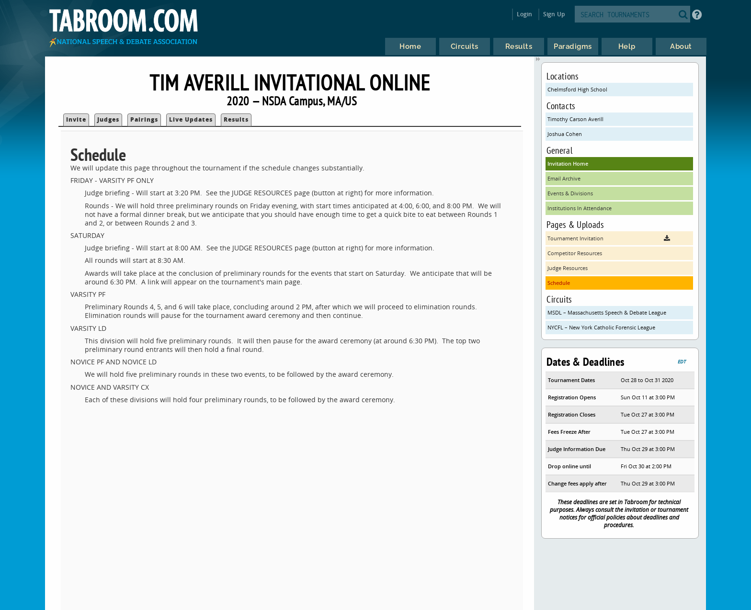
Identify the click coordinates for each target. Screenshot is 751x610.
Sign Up (554, 14)
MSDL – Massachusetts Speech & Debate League (606, 312)
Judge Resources (567, 267)
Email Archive (563, 178)
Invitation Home (567, 163)
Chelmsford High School (577, 89)
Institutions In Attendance (579, 208)
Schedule (558, 282)
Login (525, 14)
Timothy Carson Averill (575, 119)
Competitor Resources (574, 253)
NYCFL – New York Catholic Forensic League (601, 327)
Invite (76, 119)
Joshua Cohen (564, 133)
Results (236, 119)
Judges (108, 119)
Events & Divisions (570, 193)
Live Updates (191, 119)
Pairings (144, 119)
